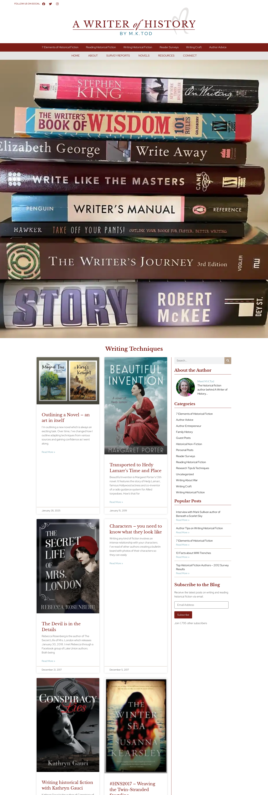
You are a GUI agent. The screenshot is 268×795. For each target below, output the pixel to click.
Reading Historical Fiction (101, 47)
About (93, 55)
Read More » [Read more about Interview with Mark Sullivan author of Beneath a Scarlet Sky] (182, 519)
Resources (166, 55)
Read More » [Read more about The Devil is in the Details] (48, 660)
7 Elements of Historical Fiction (60, 47)
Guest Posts (183, 438)
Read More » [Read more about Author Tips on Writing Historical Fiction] (182, 532)
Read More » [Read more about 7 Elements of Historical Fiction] (182, 544)
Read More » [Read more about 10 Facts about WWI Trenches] (182, 557)
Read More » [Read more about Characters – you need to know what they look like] (116, 563)
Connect (190, 55)
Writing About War (187, 480)
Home (75, 55)
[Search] (227, 360)
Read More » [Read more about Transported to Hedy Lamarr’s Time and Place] (116, 502)
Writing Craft (194, 47)
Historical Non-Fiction (189, 444)
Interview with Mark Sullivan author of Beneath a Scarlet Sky (198, 514)
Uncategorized (185, 474)
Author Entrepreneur (188, 426)
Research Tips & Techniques (192, 468)
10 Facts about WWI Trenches (193, 553)
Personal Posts (184, 450)
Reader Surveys (169, 47)
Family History (184, 432)
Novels (144, 55)
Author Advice (217, 47)
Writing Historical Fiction (137, 47)
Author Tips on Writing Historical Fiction (199, 528)
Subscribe (183, 615)
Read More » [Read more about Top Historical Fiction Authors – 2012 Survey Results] (182, 573)
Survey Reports (118, 55)
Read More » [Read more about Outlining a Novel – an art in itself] (48, 452)
